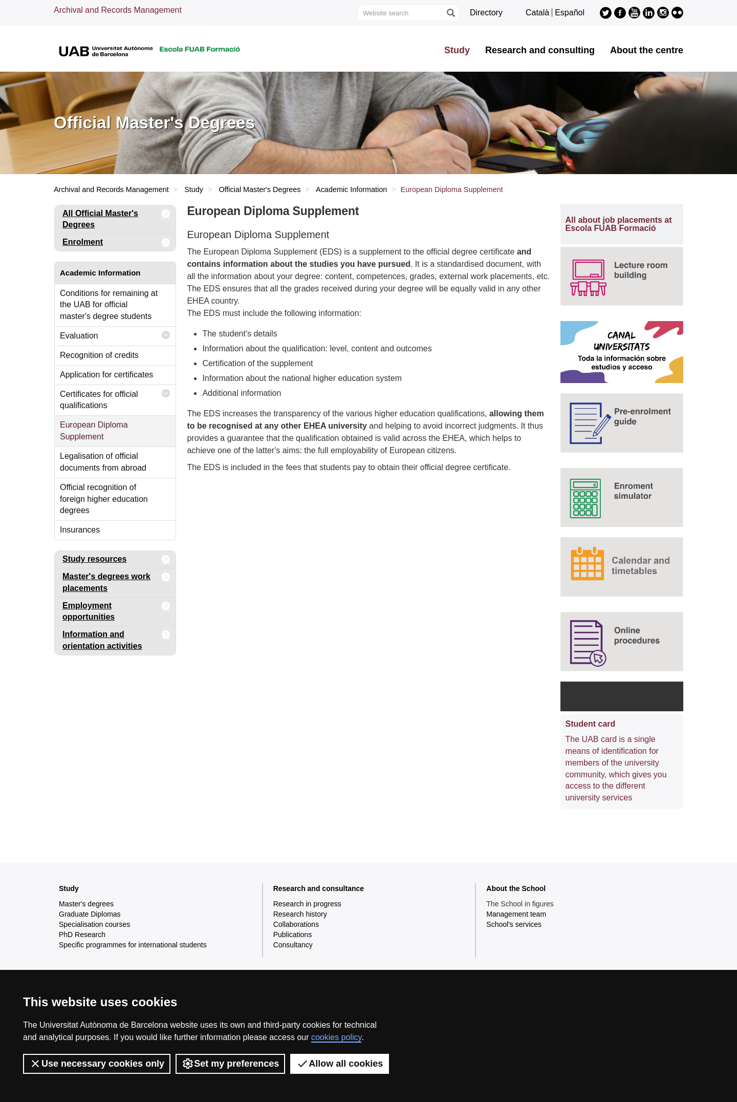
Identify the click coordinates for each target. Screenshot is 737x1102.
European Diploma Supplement (94, 430)
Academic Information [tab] (100, 272)
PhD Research (82, 934)
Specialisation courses (94, 924)
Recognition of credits (99, 355)
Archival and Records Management (118, 10)
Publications (292, 934)
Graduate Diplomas (90, 914)
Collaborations (296, 924)
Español (569, 12)
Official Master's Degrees (259, 189)
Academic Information (351, 189)
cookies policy (336, 1037)
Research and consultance (318, 888)
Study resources (116, 559)
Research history (300, 914)
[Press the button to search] (450, 13)
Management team (516, 914)
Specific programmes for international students (133, 945)
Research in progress (307, 904)
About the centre (646, 50)
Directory (486, 12)
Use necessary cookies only (96, 1063)
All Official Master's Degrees (116, 217)
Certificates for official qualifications (115, 397)
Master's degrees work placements (116, 580)
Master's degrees (86, 904)
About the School (516, 888)
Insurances (80, 529)
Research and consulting (540, 50)
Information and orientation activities (116, 638)
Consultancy (293, 945)
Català (537, 12)
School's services (513, 924)
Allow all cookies (339, 1063)
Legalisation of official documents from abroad (103, 462)
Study (457, 50)
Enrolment (116, 242)
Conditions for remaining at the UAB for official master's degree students (109, 305)
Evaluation (115, 335)
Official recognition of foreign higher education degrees (104, 499)
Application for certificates (106, 374)
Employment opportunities (116, 610)
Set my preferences (230, 1063)
